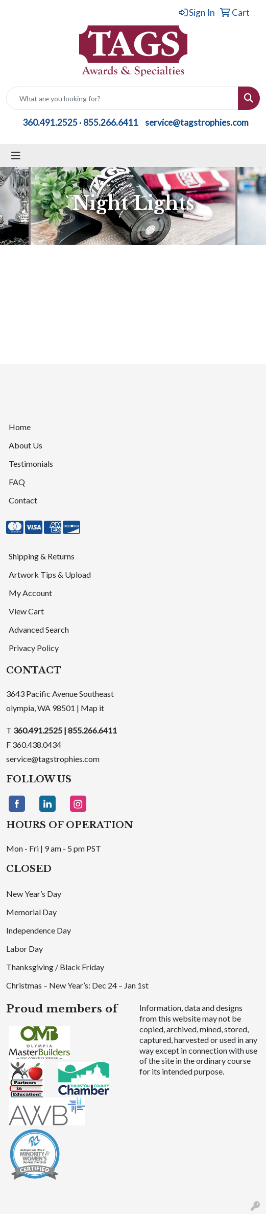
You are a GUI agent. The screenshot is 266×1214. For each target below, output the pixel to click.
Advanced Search (39, 629)
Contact (23, 500)
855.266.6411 (110, 122)
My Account (30, 593)
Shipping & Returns (42, 556)
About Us (25, 445)
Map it (92, 708)
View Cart (26, 611)
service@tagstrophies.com (197, 122)
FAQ (17, 482)
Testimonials (31, 463)
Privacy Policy (34, 648)
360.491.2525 (50, 122)
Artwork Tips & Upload (50, 574)
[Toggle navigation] (16, 155)
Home (20, 427)
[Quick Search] (122, 98)
